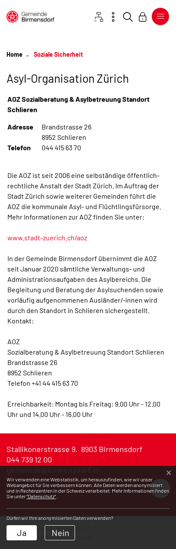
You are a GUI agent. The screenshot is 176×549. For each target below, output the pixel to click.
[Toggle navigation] (158, 16)
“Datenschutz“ (41, 496)
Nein (60, 532)
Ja (21, 532)
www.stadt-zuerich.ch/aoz (47, 237)
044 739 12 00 (29, 459)
